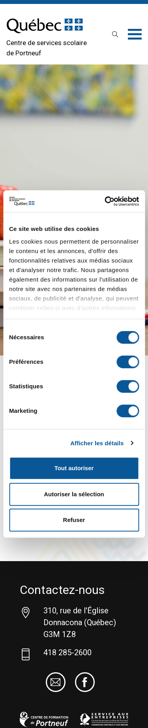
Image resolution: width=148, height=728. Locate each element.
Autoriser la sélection (74, 494)
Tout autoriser (74, 468)
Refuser (74, 519)
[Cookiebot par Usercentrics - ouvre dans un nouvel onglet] (105, 201)
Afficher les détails (97, 443)
